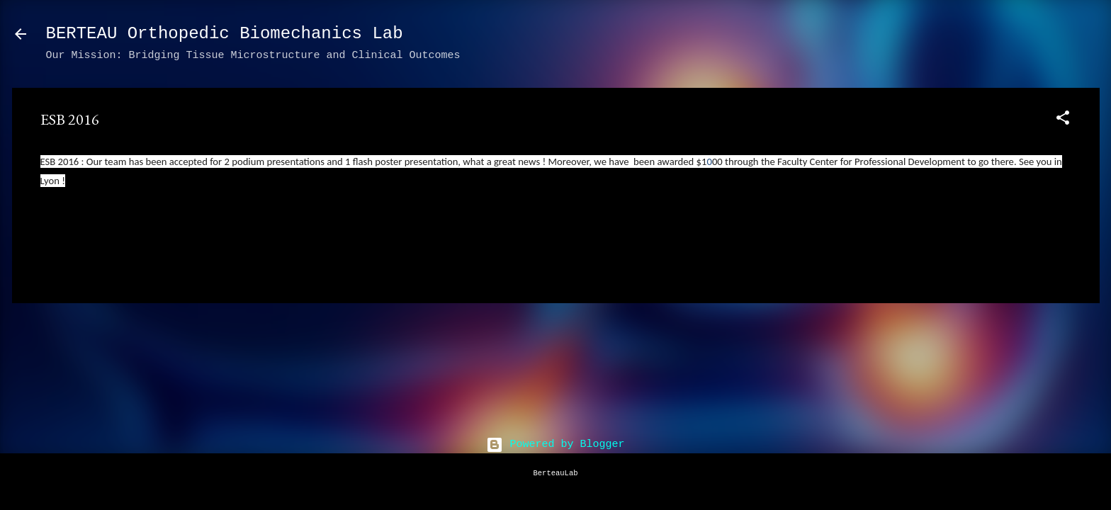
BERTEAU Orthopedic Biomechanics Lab (224, 33)
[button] (1062, 120)
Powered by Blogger (555, 444)
